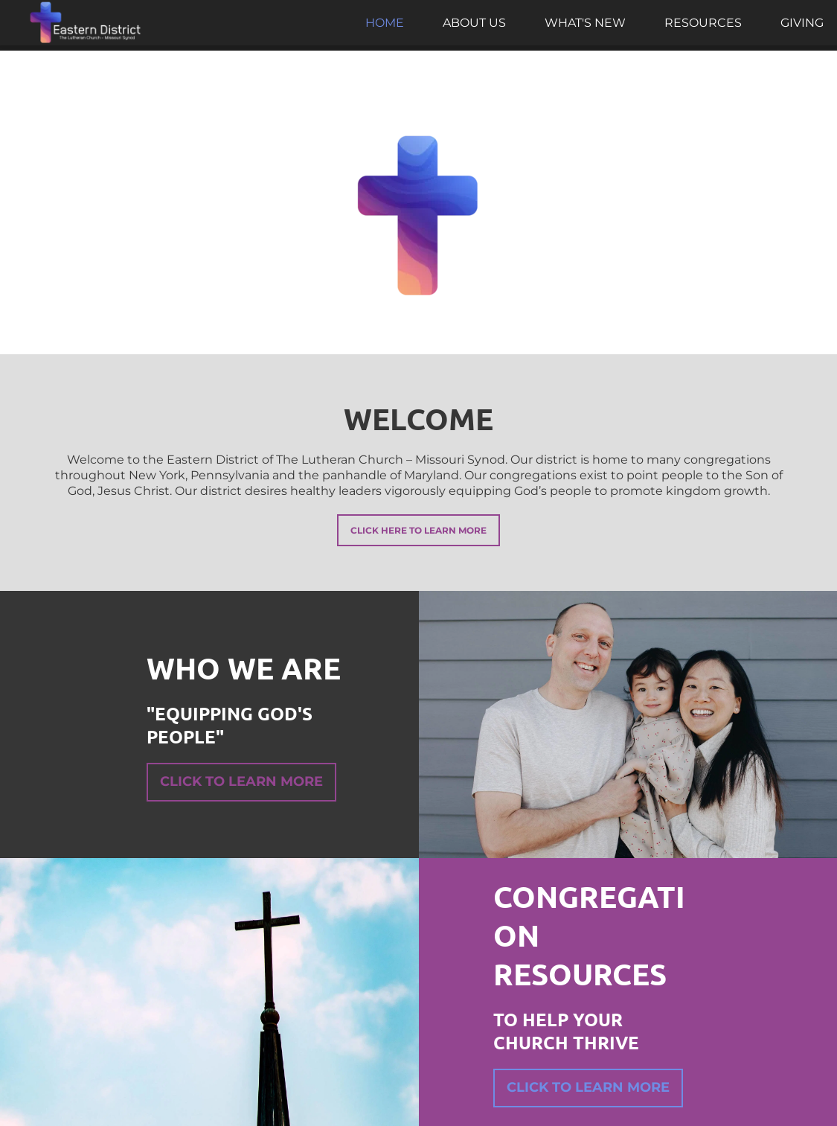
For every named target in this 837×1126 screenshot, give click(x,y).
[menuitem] (384, 23)
